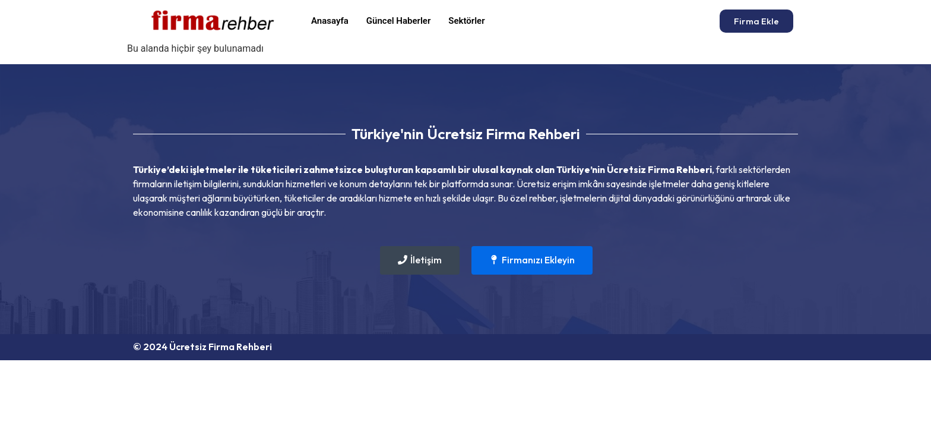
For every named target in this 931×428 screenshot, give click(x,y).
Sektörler (466, 20)
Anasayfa (330, 20)
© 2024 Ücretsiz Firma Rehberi (202, 347)
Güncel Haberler (398, 20)
